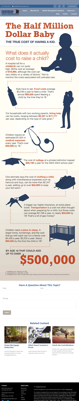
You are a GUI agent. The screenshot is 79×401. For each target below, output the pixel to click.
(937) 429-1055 (9, 383)
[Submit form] (7, 308)
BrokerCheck (69, 385)
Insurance (23, 389)
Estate (22, 387)
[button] (24, 5)
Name (4, 283)
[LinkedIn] (59, 1)
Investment (24, 385)
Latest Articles (24, 396)
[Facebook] (63, 1)
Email (41, 283)
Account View (72, 1)
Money (22, 393)
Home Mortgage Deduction (11, 342)
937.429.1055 (6, 1)
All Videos (23, 398)
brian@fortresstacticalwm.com (20, 1)
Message (5, 294)
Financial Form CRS (41, 382)
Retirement (23, 383)
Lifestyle (23, 394)
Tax (22, 391)
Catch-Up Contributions (63, 341)
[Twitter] (55, 1)
